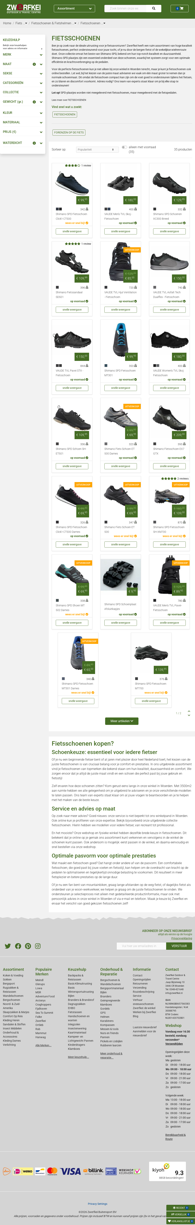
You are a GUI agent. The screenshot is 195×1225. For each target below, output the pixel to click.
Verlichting (9, 1044)
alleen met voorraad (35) (142, 149)
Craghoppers (43, 1004)
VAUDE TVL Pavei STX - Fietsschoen (69, 373)
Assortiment (75, 8)
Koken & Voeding (13, 975)
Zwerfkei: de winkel (144, 1008)
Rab (37, 1029)
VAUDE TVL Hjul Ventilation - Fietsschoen (120, 295)
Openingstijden (142, 979)
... (25, 23)
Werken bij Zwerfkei (144, 1012)
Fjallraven (41, 1008)
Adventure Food (45, 996)
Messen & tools (109, 1029)
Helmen (104, 1016)
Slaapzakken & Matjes (16, 1012)
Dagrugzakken (76, 1004)
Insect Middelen (12, 1028)
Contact (138, 975)
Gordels (105, 1008)
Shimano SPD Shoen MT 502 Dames (70, 608)
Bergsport (9, 983)
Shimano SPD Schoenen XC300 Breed (167, 216)
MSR (38, 992)
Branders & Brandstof (81, 999)
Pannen (105, 1037)
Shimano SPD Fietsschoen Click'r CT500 (71, 216)
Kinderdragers (76, 1044)
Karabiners (106, 1020)
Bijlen (71, 995)
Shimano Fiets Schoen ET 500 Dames (119, 451)
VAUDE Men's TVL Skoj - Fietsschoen (118, 216)
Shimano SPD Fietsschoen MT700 (150, 686)
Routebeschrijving (143, 991)
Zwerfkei (40, 1020)
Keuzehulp (77, 969)
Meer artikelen (122, 721)
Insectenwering (77, 1028)
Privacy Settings (97, 1203)
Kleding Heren (11, 1020)
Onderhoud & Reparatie (111, 971)
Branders (105, 996)
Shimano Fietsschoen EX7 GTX (168, 451)
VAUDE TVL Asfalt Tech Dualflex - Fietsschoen (167, 295)
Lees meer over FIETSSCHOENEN (69, 100)
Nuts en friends (109, 1033)
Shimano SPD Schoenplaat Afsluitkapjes (120, 607)
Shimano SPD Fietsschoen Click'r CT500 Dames (71, 530)
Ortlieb (39, 1024)
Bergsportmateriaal (112, 988)
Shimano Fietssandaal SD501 (69, 295)
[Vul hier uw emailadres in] (141, 946)
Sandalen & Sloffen (14, 1024)
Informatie (142, 969)
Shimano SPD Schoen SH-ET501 (71, 451)
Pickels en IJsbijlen (111, 1041)
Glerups (40, 984)
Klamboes (74, 1048)
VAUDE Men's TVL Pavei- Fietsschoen (167, 608)
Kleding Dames (12, 1040)
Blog (135, 1016)
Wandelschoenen (13, 995)
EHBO (71, 1008)
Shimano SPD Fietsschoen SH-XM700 (169, 530)
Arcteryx (40, 1000)
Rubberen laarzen (110, 1045)
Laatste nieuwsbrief (145, 1027)
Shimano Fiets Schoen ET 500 (119, 530)
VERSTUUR (179, 946)
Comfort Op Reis (13, 1016)
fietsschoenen (69, 764)
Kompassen (107, 1024)
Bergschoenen (11, 999)
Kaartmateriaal (77, 1032)
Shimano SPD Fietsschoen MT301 (120, 373)
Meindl (39, 980)
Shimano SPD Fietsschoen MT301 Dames (77, 686)
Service (137, 995)
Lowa (38, 988)
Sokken (7, 979)
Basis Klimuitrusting (80, 983)
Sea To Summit (44, 1012)
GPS (103, 1012)
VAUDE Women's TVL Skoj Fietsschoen (168, 373)
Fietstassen (75, 1012)
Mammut (40, 1033)
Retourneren (140, 983)
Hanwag (40, 1037)
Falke (38, 1016)
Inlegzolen (74, 1024)
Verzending (139, 987)
